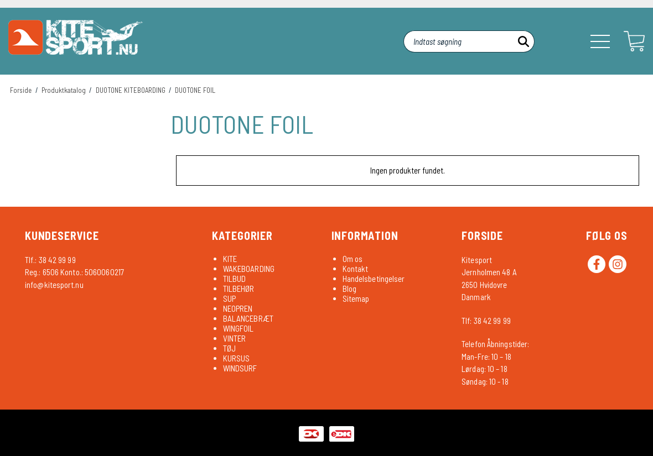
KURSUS (236, 358)
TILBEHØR (239, 288)
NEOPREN (238, 308)
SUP (229, 298)
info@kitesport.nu (54, 285)
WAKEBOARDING (248, 269)
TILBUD (234, 279)
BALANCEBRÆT (248, 318)
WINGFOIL (238, 328)
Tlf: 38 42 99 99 (486, 321)
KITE (230, 259)
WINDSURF (240, 368)
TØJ (229, 348)
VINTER (234, 338)
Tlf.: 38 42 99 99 (50, 260)
